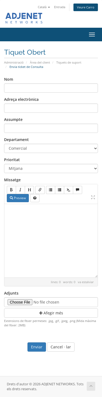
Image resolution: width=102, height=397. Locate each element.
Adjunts (11, 293)
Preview (18, 198)
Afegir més (51, 312)
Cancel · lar (61, 346)
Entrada (59, 7)
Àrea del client (40, 62)
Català (44, 7)
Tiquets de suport (68, 62)
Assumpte (13, 119)
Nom (8, 79)
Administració (14, 62)
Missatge (12, 179)
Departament (16, 139)
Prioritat (12, 159)
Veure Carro (85, 7)
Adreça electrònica (21, 99)
